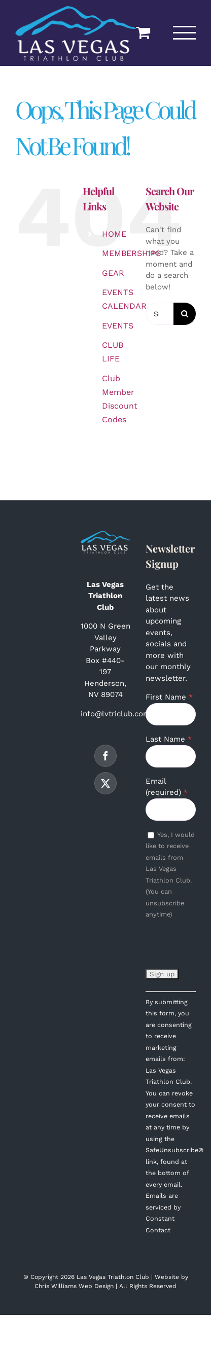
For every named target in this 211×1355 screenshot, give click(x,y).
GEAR (113, 273)
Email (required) (167, 787)
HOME (114, 234)
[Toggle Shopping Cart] (143, 32)
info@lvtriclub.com (115, 713)
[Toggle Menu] (184, 33)
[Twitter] (105, 783)
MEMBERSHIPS (131, 253)
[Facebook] (105, 756)
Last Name (169, 739)
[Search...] (159, 314)
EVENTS (117, 326)
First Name (169, 697)
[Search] (184, 314)
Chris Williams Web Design (74, 1286)
